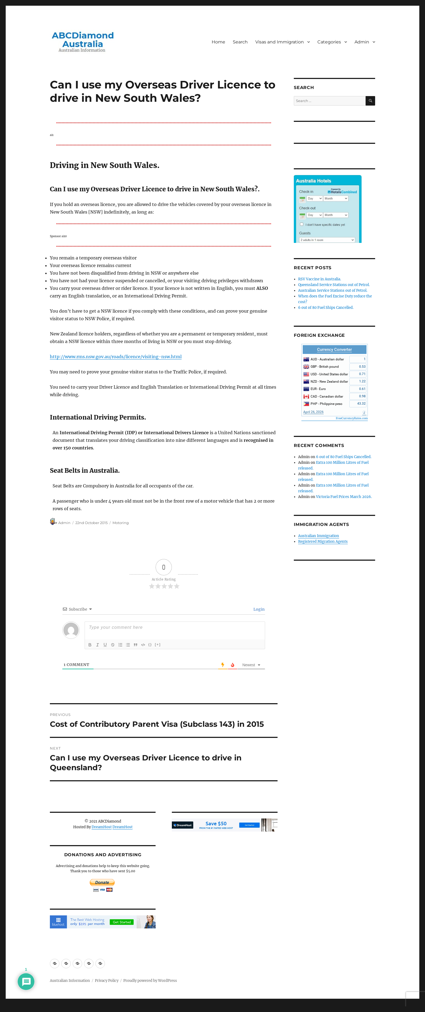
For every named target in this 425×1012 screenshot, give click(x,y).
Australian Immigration (318, 536)
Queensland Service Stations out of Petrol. (334, 285)
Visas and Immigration (279, 42)
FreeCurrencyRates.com (352, 418)
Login (259, 609)
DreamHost (102, 827)
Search (240, 42)
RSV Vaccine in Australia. (319, 279)
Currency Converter (334, 349)
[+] (158, 644)
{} (150, 644)
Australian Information (70, 980)
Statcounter (13, 1008)
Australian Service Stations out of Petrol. (332, 290)
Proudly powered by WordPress (150, 980)
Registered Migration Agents (323, 541)
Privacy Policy (106, 980)
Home (218, 42)
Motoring (120, 523)
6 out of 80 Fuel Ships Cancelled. (325, 307)
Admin (362, 42)
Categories (329, 42)
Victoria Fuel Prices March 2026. (344, 496)
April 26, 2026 (313, 412)
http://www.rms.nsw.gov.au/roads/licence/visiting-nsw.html (116, 356)
